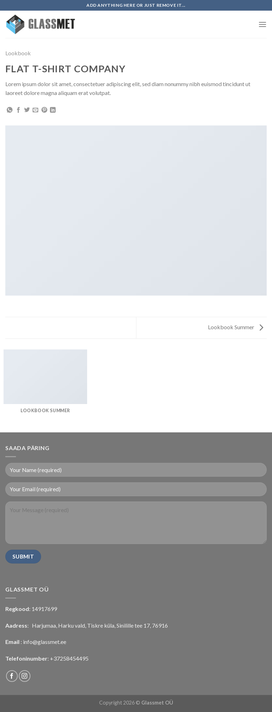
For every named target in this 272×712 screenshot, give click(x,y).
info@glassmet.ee (44, 641)
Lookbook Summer (235, 327)
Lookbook (18, 53)
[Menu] (262, 24)
